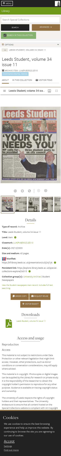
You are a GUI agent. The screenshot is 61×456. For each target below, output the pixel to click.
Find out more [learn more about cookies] (11, 450)
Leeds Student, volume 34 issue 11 (31, 320)
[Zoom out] (22, 191)
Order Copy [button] (20, 296)
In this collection (22, 80)
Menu (9, 3)
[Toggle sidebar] (4, 90)
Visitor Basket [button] (30, 303)
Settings (8, 446)
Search (15, 27)
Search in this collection (20, 35)
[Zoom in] (15, 191)
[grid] (30, 205)
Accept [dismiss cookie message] (9, 441)
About (5, 80)
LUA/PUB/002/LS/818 (23, 242)
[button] (8, 205)
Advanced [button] (44, 26)
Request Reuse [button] (39, 296)
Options (9, 44)
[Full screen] (56, 90)
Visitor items (44, 80)
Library (6, 11)
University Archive (32, 276)
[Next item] (45, 190)
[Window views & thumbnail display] (49, 90)
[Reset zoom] (29, 191)
